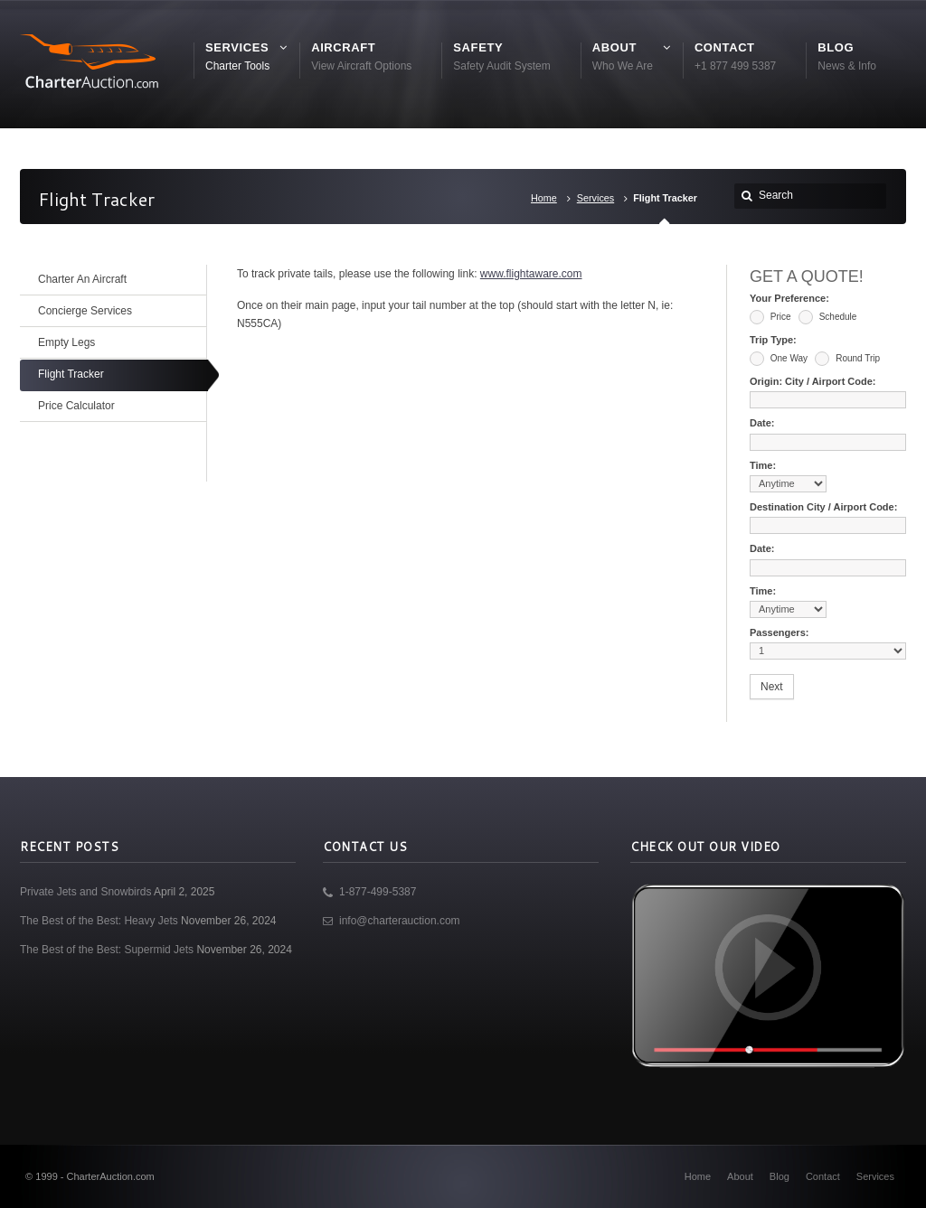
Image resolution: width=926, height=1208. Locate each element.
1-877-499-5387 (377, 891)
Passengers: (779, 632)
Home (544, 197)
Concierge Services (85, 310)
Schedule (827, 317)
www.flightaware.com (531, 273)
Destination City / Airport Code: (823, 506)
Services (595, 197)
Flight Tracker (71, 374)
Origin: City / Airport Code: (813, 381)
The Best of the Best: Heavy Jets (99, 920)
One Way (779, 358)
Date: (762, 422)
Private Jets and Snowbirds (85, 891)
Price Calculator (76, 405)
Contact (823, 1176)
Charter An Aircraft (82, 279)
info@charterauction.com (399, 920)
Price (770, 317)
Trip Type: (773, 339)
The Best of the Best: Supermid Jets (107, 949)
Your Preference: (789, 298)
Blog (779, 1176)
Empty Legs (66, 342)
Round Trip (847, 358)
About (740, 1176)
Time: (763, 465)
